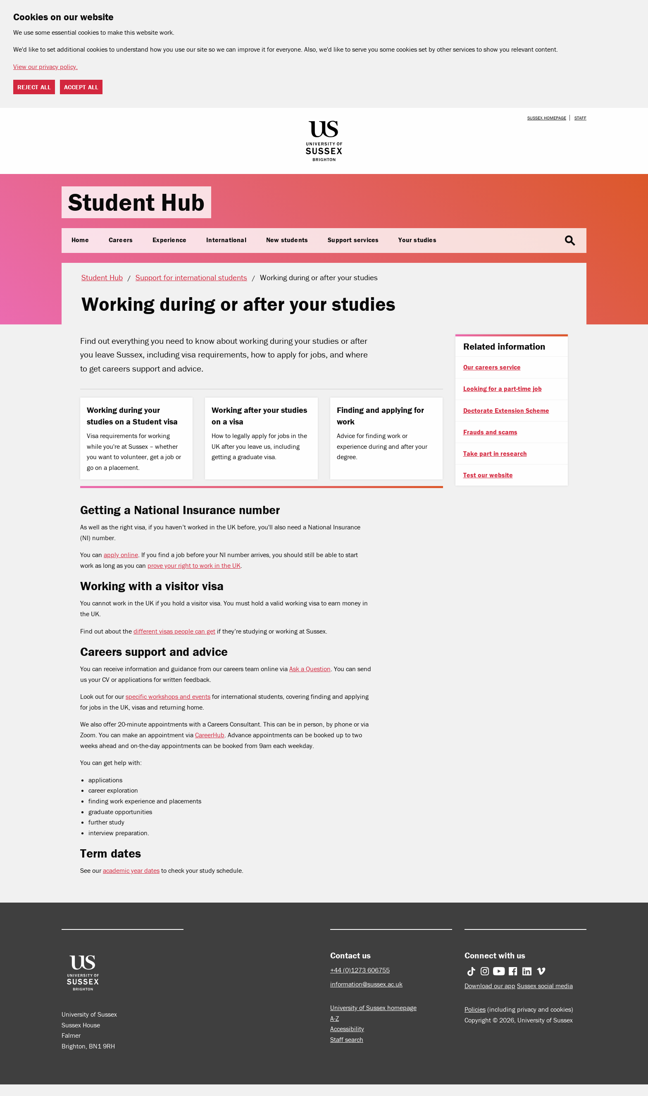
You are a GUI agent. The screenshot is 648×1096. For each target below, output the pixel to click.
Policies (475, 1009)
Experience (169, 240)
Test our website (488, 475)
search (570, 241)
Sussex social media (545, 986)
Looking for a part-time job (502, 388)
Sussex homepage (546, 118)
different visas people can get (174, 631)
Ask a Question (310, 669)
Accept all (81, 87)
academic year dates (131, 870)
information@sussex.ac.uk (366, 984)
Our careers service (492, 367)
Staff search (346, 1039)
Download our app (490, 986)
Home (80, 240)
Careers (121, 240)
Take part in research (495, 453)
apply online (121, 554)
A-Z (334, 1018)
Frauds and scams (490, 432)
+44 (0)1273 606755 (360, 970)
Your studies (417, 240)
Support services (353, 240)
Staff (580, 118)
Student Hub (136, 201)
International (226, 240)
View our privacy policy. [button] (45, 66)
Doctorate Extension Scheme (506, 410)
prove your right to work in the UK (194, 565)
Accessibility (347, 1029)
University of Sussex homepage (373, 1007)
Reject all (34, 87)
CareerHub (209, 735)
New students (287, 240)
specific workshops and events (168, 696)
